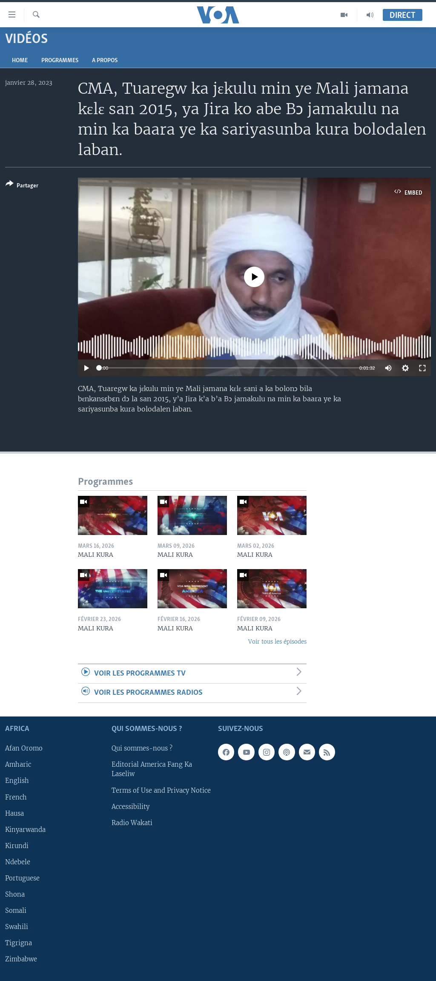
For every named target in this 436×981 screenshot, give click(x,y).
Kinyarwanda (25, 830)
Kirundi (17, 846)
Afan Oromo (24, 749)
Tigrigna (18, 943)
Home (20, 61)
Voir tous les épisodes (277, 641)
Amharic (18, 765)
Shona (15, 894)
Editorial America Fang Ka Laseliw (152, 769)
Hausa (14, 813)
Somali (15, 911)
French (16, 797)
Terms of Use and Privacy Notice (161, 790)
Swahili (16, 927)
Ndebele (17, 862)
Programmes (59, 61)
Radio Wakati (132, 823)
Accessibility (130, 807)
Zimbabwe (21, 959)
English (17, 781)
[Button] (22, 186)
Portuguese (22, 878)
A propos (105, 61)
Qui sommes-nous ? (142, 749)
